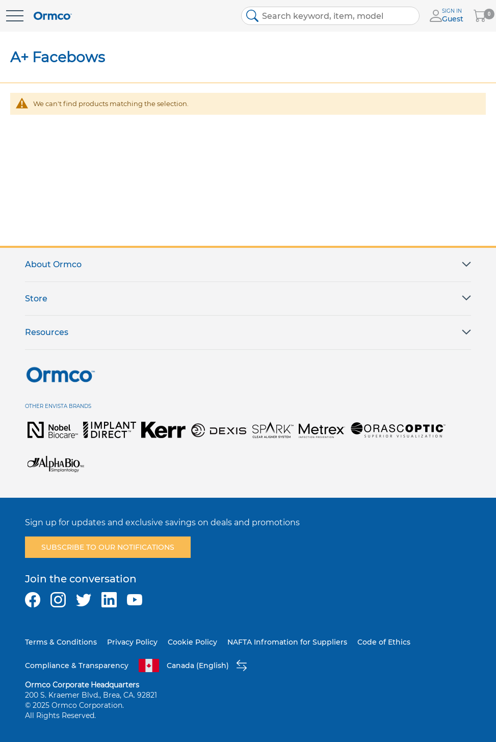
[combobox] (330, 16)
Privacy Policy (132, 642)
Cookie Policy (192, 642)
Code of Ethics (383, 642)
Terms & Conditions (61, 642)
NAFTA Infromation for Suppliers (287, 642)
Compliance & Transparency (76, 665)
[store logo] (53, 16)
